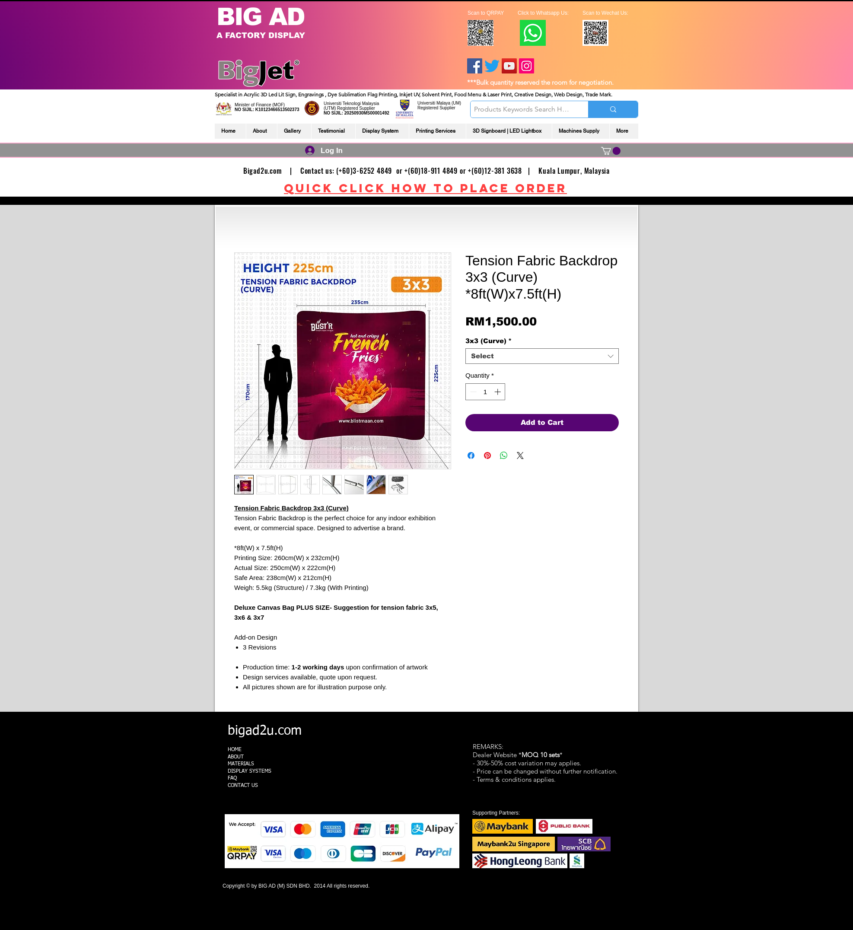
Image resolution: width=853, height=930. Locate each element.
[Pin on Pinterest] (487, 455)
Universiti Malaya (433, 103)
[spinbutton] (485, 392)
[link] (611, 151)
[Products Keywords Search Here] (522, 109)
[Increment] (498, 392)
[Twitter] (492, 65)
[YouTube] (509, 65)
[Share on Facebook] (471, 455)
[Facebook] (474, 65)
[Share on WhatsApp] (504, 455)
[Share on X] (520, 455)
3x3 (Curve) (488, 340)
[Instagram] (526, 65)
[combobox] (542, 356)
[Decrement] (472, 392)
